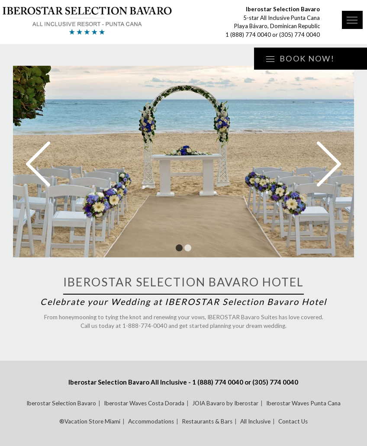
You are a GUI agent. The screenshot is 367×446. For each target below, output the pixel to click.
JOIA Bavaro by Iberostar (225, 403)
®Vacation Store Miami (89, 421)
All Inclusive (255, 421)
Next (329, 163)
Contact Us (293, 421)
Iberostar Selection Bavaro (61, 403)
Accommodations (151, 421)
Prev (38, 163)
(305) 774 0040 (299, 34)
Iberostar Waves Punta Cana (303, 403)
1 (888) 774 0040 (248, 34)
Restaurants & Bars (207, 421)
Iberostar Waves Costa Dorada (144, 403)
